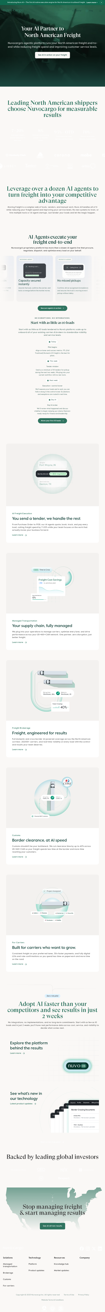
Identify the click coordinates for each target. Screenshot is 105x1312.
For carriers (8, 1286)
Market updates (61, 1271)
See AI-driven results (52, 1226)
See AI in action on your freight (52, 55)
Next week (54, 380)
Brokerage (8, 1273)
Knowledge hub (61, 1264)
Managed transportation (10, 1265)
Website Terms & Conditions (52, 1300)
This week (53, 361)
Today (53, 342)
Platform (33, 1264)
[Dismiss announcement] (101, 2)
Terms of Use (69, 1295)
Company (85, 1258)
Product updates (36, 1271)
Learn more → (92, 2)
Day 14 (53, 400)
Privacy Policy (83, 1295)
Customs (7, 1279)
